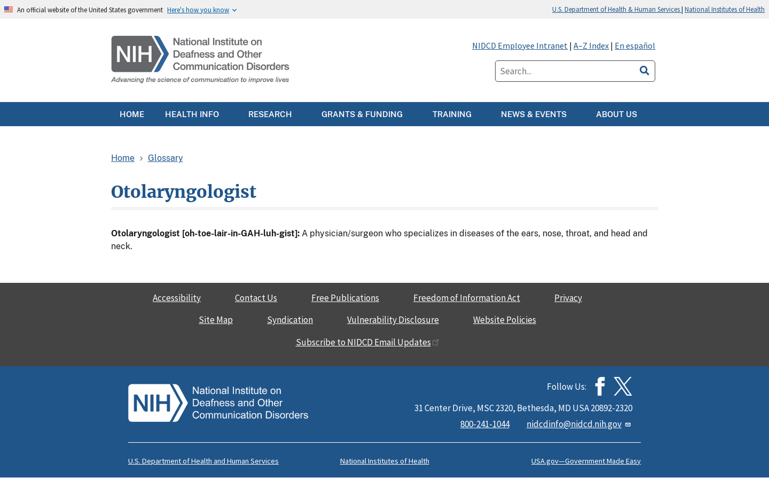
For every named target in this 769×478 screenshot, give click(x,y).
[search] (644, 69)
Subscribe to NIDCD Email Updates (368, 342)
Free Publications (345, 298)
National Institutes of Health (725, 9)
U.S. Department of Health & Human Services (616, 9)
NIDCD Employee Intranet (520, 45)
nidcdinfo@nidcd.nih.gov (579, 424)
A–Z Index (591, 45)
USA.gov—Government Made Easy (586, 461)
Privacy (568, 298)
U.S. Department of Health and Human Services (203, 461)
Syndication (290, 320)
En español (635, 45)
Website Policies (504, 320)
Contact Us (256, 298)
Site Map (216, 320)
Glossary (165, 158)
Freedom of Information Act (466, 298)
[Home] (201, 60)
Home (123, 158)
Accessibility (177, 298)
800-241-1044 (484, 424)
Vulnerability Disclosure (393, 320)
